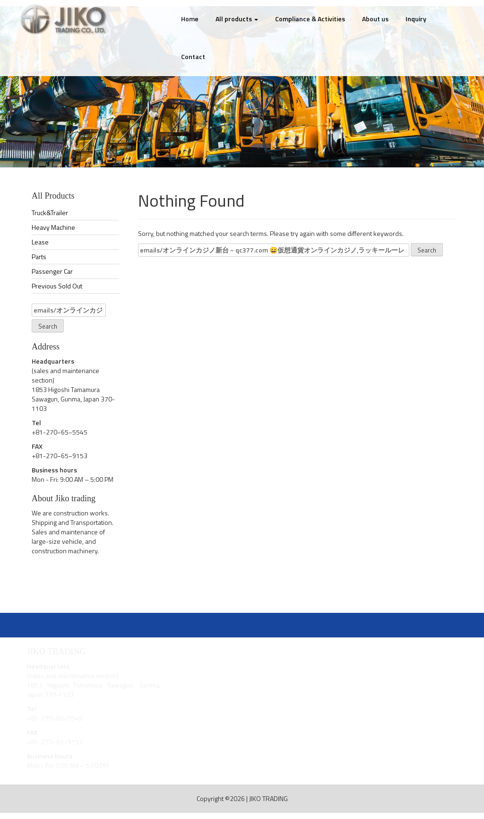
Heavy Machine (53, 227)
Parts (39, 256)
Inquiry (416, 19)
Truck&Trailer (50, 213)
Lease (40, 242)
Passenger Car (52, 271)
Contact (193, 56)
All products (237, 19)
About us (375, 19)
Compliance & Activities (310, 19)
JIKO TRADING (268, 798)
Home (190, 19)
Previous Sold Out (57, 286)
